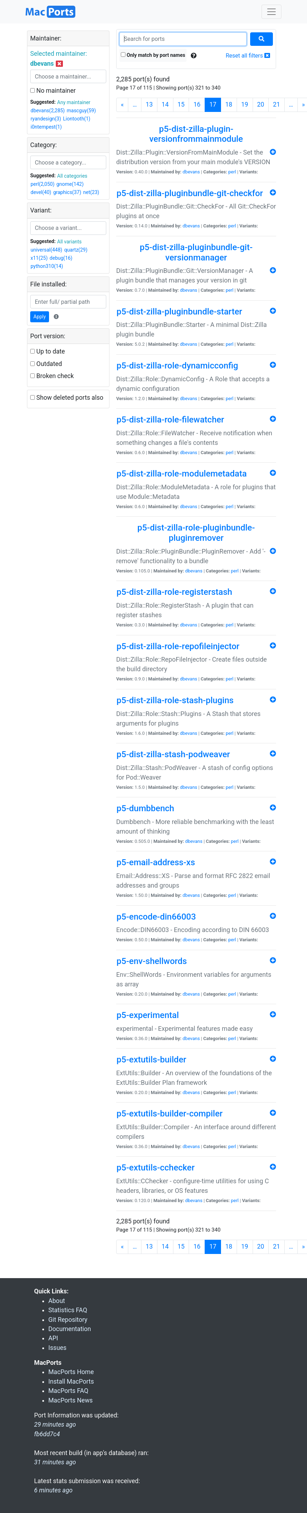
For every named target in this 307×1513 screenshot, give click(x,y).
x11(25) (39, 258)
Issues (57, 1347)
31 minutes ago (55, 1462)
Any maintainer (74, 102)
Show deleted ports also (66, 397)
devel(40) (41, 192)
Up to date (47, 351)
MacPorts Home (71, 1371)
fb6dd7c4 (47, 1434)
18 (228, 104)
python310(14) (47, 266)
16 (196, 104)
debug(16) (61, 258)
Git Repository (67, 1319)
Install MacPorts (71, 1381)
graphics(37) (67, 192)
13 (149, 104)
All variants (69, 241)
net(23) (91, 192)
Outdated (46, 363)
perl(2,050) (42, 184)
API (53, 1338)
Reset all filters (248, 55)
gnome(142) (70, 184)
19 (244, 104)
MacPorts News (70, 1400)
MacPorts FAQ (68, 1390)
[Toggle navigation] (271, 12)
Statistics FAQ (67, 1310)
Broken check (52, 375)
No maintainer (53, 90)
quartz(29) (75, 250)
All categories (72, 176)
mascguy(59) (81, 110)
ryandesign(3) (46, 119)
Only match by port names (153, 55)
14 (165, 104)
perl (232, 171)
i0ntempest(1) (46, 127)
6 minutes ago (53, 1490)
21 (276, 104)
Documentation (69, 1328)
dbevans (191, 171)
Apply (39, 316)
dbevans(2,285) (48, 110)
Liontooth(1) (76, 119)
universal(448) (46, 250)
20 (260, 104)
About (56, 1300)
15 (181, 104)
